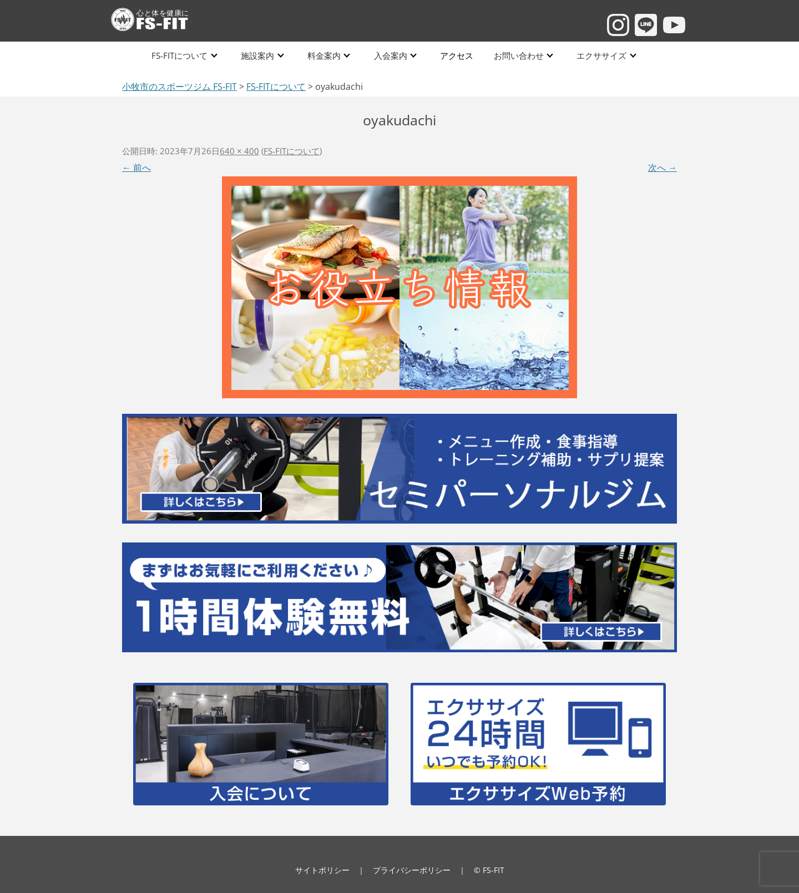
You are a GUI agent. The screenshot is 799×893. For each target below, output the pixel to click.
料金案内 (324, 55)
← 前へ (136, 167)
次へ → (662, 167)
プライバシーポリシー (412, 870)
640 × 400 (239, 150)
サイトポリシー (322, 870)
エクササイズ (599, 55)
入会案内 (390, 55)
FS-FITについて (181, 55)
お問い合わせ (517, 55)
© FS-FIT (489, 870)
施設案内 (258, 55)
